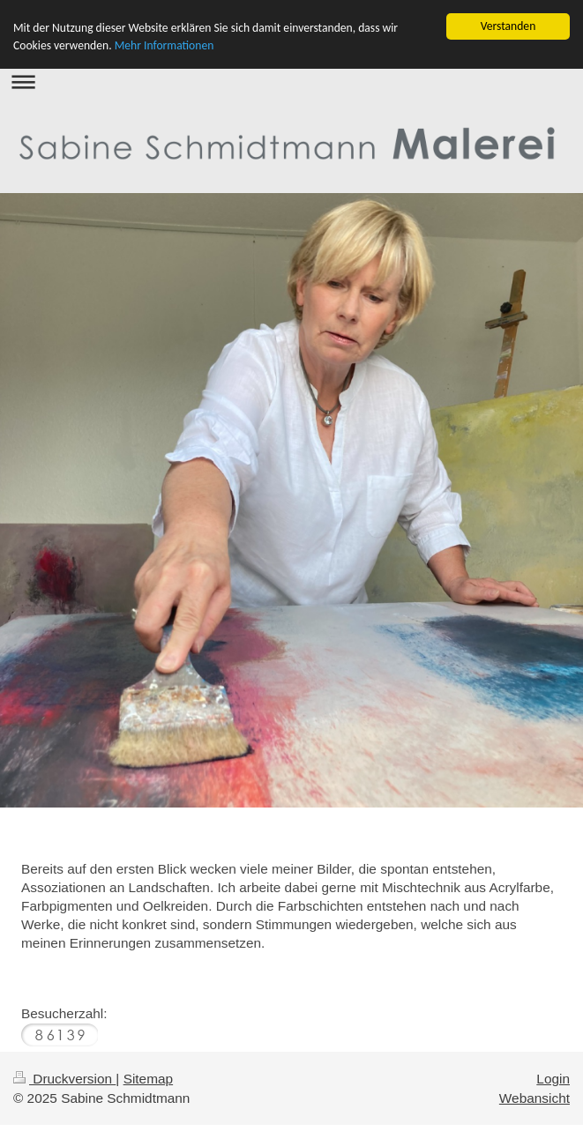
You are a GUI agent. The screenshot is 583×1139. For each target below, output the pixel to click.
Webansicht (534, 1097)
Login (553, 1078)
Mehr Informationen (164, 45)
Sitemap (148, 1078)
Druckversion (64, 1078)
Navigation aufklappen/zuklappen (291, 81)
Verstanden (508, 26)
